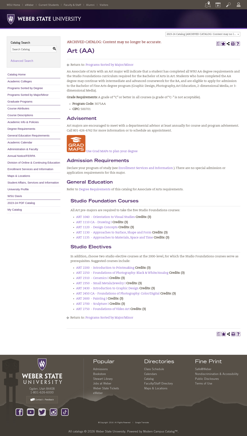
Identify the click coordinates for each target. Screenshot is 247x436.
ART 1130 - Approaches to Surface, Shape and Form (113, 232)
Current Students (49, 4)
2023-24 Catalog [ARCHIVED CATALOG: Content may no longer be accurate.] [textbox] (203, 34)
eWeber (29, 4)
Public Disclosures (207, 379)
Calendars (150, 374)
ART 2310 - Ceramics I (92, 278)
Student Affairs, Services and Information (33, 182)
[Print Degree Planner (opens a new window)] (218, 44)
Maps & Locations (18, 175)
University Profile (18, 189)
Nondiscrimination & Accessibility (216, 374)
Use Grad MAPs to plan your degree (102, 151)
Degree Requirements (21, 128)
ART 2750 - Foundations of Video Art (103, 309)
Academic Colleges (19, 81)
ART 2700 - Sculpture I (92, 303)
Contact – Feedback (42, 400)
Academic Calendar (19, 142)
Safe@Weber (203, 369)
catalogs (78, 431)
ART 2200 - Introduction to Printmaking (105, 267)
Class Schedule (154, 369)
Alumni (90, 4)
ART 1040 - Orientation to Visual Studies (105, 217)
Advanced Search (22, 61)
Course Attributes (18, 108)
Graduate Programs (19, 101)
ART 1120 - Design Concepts (97, 227)
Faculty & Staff (72, 4)
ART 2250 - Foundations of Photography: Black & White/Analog (122, 272)
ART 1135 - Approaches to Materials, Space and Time (114, 237)
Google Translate (142, 422)
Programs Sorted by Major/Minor (27, 94)
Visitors (104, 4)
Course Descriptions (20, 115)
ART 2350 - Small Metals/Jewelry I (100, 283)
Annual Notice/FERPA (21, 155)
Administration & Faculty (22, 149)
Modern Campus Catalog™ (160, 431)
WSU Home (13, 4)
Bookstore (99, 374)
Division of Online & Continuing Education (33, 162)
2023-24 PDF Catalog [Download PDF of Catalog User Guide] (21, 202)
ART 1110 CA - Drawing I (94, 222)
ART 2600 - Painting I (91, 298)
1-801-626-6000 (42, 392)
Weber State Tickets (106, 388)
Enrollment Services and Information (30, 169)
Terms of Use (203, 383)
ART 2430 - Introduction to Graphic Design (107, 288)
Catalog (149, 379)
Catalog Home (16, 74)
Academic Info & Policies (23, 122)
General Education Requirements (28, 135)
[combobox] (202, 34)
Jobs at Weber (102, 383)
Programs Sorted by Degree (25, 88)
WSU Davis (14, 196)
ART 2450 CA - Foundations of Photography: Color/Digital (117, 293)
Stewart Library (103, 379)
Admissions (100, 369)
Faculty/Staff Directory (158, 383)
